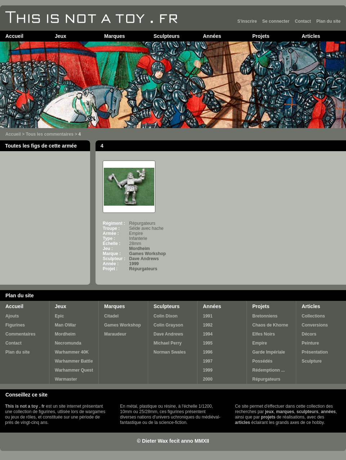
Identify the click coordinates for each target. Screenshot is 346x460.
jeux (269, 411)
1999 (134, 263)
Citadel (111, 316)
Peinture (310, 343)
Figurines (15, 325)
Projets (260, 36)
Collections (313, 316)
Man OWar (65, 325)
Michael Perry (168, 343)
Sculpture (311, 361)
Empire (259, 343)
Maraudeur (115, 334)
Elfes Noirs (263, 334)
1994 (208, 334)
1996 (208, 352)
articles (242, 422)
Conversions (315, 325)
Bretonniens (265, 316)
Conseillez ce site (26, 395)
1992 (208, 325)
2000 (208, 379)
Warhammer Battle (74, 361)
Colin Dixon (166, 316)
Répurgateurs (143, 268)
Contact (303, 21)
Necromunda (68, 343)
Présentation (315, 352)
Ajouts (12, 316)
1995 (208, 343)
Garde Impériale (268, 352)
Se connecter (275, 21)
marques (285, 411)
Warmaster (66, 379)
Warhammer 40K (72, 352)
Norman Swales (170, 352)
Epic (59, 316)
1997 (208, 361)
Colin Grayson (168, 325)
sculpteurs (308, 411)
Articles (311, 36)
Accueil (14, 36)
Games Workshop (147, 253)
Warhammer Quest (74, 370)
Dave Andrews (144, 258)
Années (212, 36)
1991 (208, 316)
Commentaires (20, 334)
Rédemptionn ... (268, 370)
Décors (309, 334)
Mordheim (139, 248)
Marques (114, 36)
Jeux (60, 36)
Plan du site (328, 21)
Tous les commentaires (50, 134)
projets (268, 417)
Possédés (262, 361)
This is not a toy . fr (25, 406)
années (328, 411)
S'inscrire (247, 21)
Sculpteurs (166, 36)
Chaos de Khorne (270, 325)
